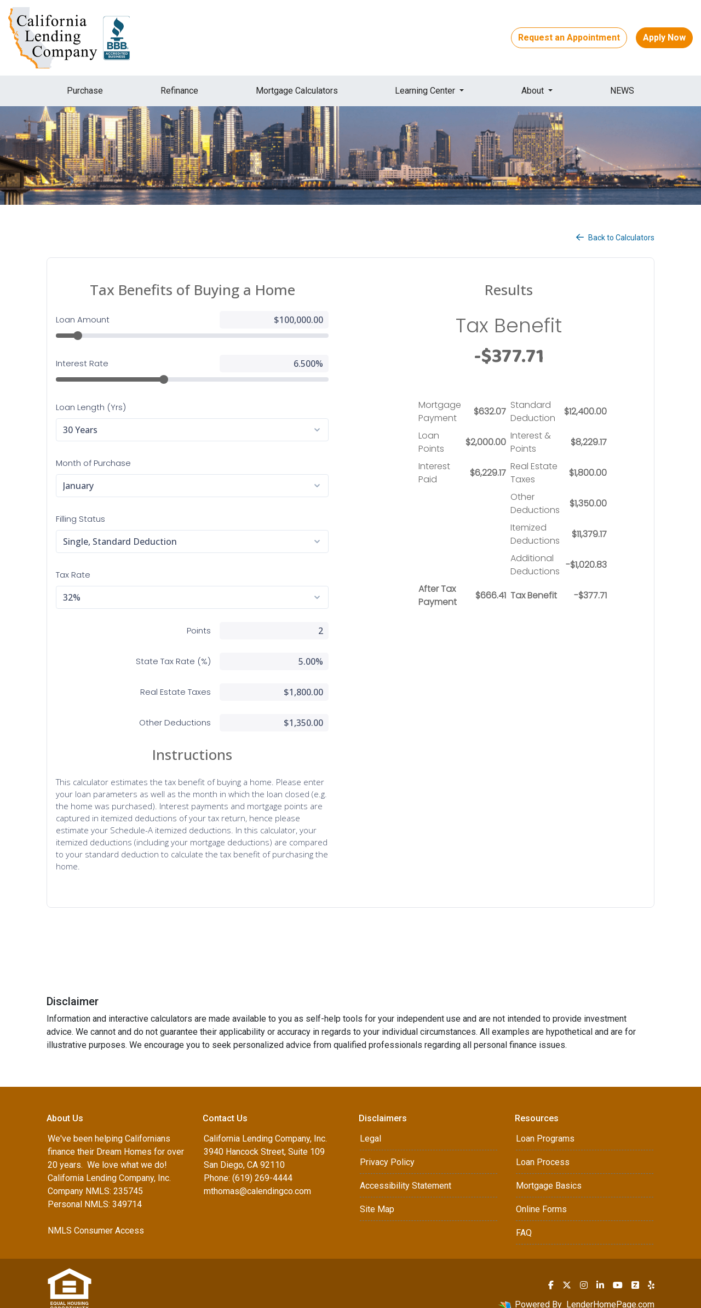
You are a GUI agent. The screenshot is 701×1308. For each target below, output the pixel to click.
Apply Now (664, 37)
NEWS (622, 90)
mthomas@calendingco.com (257, 1179)
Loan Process (543, 1150)
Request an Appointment (569, 37)
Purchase (85, 90)
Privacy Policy (387, 1150)
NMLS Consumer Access (96, 1218)
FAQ (524, 1220)
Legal (370, 1126)
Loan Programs (545, 1126)
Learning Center (426, 90)
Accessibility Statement (405, 1173)
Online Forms (541, 1197)
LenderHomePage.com (610, 1292)
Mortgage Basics (549, 1173)
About (533, 90)
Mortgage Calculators (297, 90)
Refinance (179, 90)
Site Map (377, 1197)
